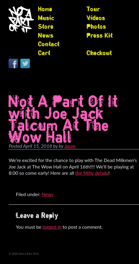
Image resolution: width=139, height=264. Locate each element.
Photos (96, 26)
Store (46, 26)
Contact (48, 44)
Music (46, 17)
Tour (93, 9)
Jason (69, 146)
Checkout (99, 52)
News (46, 35)
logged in (52, 227)
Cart (44, 52)
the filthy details (91, 173)
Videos (96, 17)
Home (45, 9)
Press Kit (100, 35)
